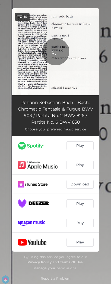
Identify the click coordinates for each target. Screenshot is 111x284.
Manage (40, 268)
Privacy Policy (39, 262)
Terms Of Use (71, 262)
